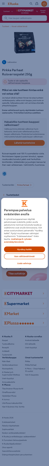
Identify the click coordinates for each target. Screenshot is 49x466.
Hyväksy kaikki (24, 249)
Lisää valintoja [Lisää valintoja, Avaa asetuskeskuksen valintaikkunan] (24, 263)
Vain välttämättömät (24, 256)
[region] (24, 233)
